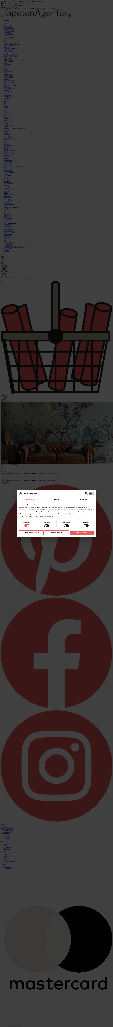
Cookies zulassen (81, 532)
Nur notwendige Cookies (31, 532)
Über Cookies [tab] (83, 499)
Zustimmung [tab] (30, 499)
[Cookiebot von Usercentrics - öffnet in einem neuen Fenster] (86, 493)
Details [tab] (56, 499)
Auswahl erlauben (56, 532)
